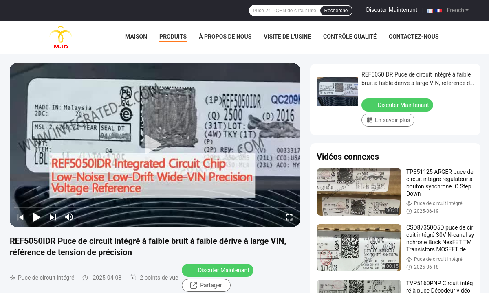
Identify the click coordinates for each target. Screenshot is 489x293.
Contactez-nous (414, 36)
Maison (136, 36)
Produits (173, 36)
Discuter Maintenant (392, 10)
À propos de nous (225, 36)
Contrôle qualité (350, 36)
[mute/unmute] (69, 217)
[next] (53, 217)
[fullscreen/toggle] (289, 217)
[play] (155, 145)
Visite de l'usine (287, 36)
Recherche (336, 10)
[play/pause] (37, 217)
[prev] (20, 217)
